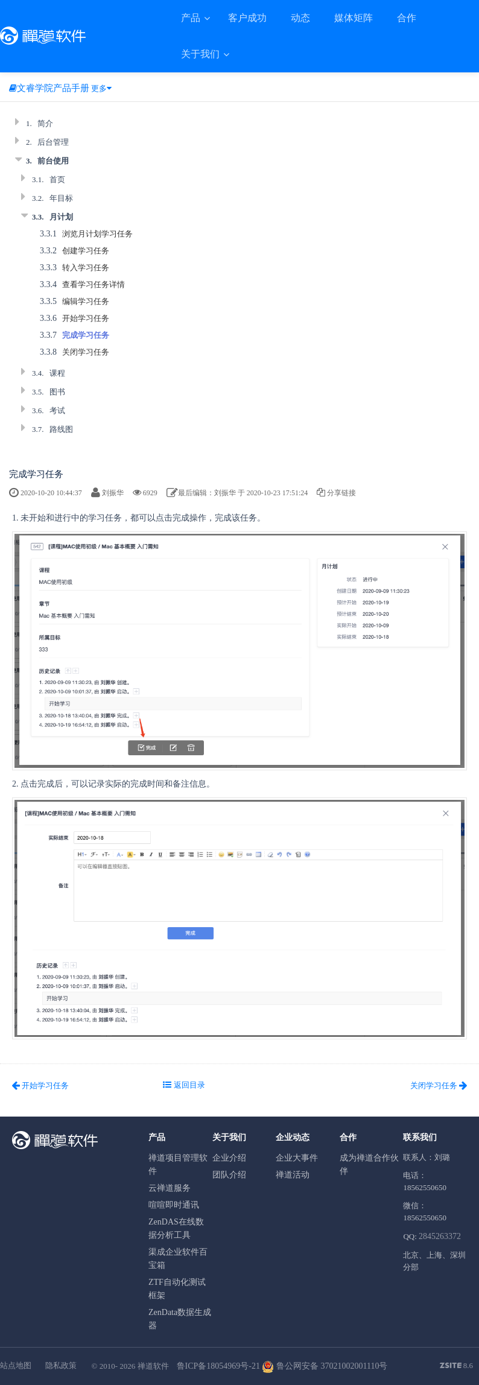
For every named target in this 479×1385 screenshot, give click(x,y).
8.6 (457, 1366)
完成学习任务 (85, 335)
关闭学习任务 (85, 352)
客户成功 (247, 18)
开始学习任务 (85, 318)
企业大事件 (297, 1157)
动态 (300, 18)
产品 (192, 18)
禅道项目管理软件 (178, 1164)
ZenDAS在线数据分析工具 (176, 1228)
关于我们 (201, 54)
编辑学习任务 (85, 301)
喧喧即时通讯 (173, 1204)
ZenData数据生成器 (179, 1319)
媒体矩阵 (353, 18)
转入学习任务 (85, 267)
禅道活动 (292, 1174)
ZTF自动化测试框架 (177, 1289)
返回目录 (184, 1084)
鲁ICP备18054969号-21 (218, 1366)
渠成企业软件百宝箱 (178, 1258)
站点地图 (15, 1365)
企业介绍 (229, 1157)
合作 (406, 18)
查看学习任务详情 (93, 284)
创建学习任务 (85, 250)
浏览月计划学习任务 (97, 233)
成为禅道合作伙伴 (369, 1164)
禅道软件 (153, 1366)
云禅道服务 (169, 1188)
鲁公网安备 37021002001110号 (324, 1366)
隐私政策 (61, 1365)
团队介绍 (229, 1174)
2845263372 (440, 1236)
